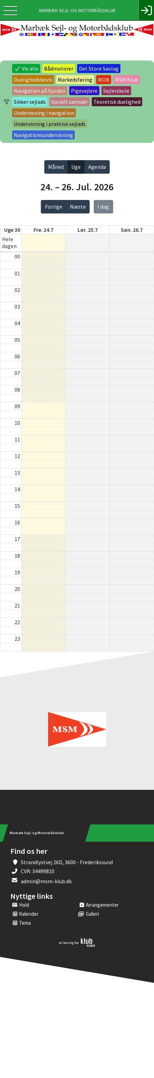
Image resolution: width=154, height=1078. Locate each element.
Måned (56, 166)
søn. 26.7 (132, 229)
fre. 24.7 (43, 229)
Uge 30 (12, 229)
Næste (78, 206)
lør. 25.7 (88, 229)
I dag (103, 206)
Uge (76, 166)
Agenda (97, 166)
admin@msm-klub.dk (46, 881)
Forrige (53, 206)
